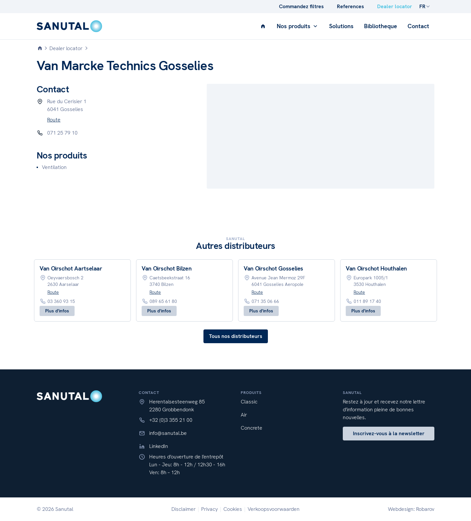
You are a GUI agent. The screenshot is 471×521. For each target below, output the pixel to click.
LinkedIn (158, 446)
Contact (418, 26)
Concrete (251, 427)
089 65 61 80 (163, 301)
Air (244, 414)
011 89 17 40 (367, 301)
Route (54, 119)
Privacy (209, 509)
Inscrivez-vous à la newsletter (389, 433)
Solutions (341, 26)
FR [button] (422, 6)
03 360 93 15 (61, 301)
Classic (249, 401)
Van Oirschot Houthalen (376, 268)
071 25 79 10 (62, 132)
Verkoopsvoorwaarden (274, 509)
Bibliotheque (380, 26)
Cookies (232, 509)
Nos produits (298, 26)
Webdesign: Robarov (411, 509)
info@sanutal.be (168, 433)
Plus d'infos (57, 311)
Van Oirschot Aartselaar (71, 268)
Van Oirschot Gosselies (273, 268)
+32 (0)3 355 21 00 (170, 420)
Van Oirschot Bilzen (166, 268)
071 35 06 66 (265, 301)
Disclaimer (183, 509)
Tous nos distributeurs (235, 336)
